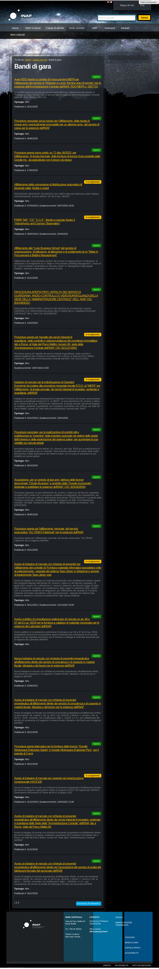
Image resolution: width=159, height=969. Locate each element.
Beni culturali (18, 34)
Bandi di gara (131, 943)
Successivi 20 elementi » (88, 903)
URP (94, 28)
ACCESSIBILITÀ (131, 953)
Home (15, 28)
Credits (107, 965)
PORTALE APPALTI (133, 948)
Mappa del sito (127, 5)
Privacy (119, 917)
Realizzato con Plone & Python (15, 967)
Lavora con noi (40, 60)
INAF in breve (33, 28)
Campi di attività (55, 28)
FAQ (142, 5)
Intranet (125, 28)
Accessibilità (121, 965)
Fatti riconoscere (148, 2)
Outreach (110, 28)
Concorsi (130, 937)
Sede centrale (76, 28)
